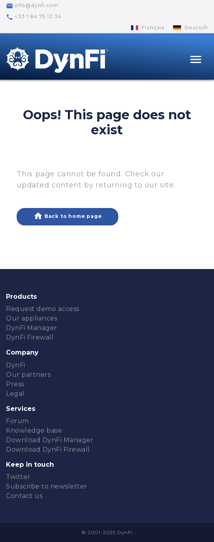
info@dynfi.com (32, 6)
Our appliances (31, 318)
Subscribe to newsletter (46, 486)
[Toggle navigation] (195, 60)
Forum (17, 421)
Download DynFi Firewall (48, 449)
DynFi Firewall (30, 337)
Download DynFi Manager (49, 440)
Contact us (24, 496)
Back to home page (67, 216)
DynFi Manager (31, 328)
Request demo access (42, 309)
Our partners (28, 374)
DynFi (15, 365)
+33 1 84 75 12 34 (34, 17)
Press (15, 384)
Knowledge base (34, 430)
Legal (15, 393)
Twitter (18, 477)
